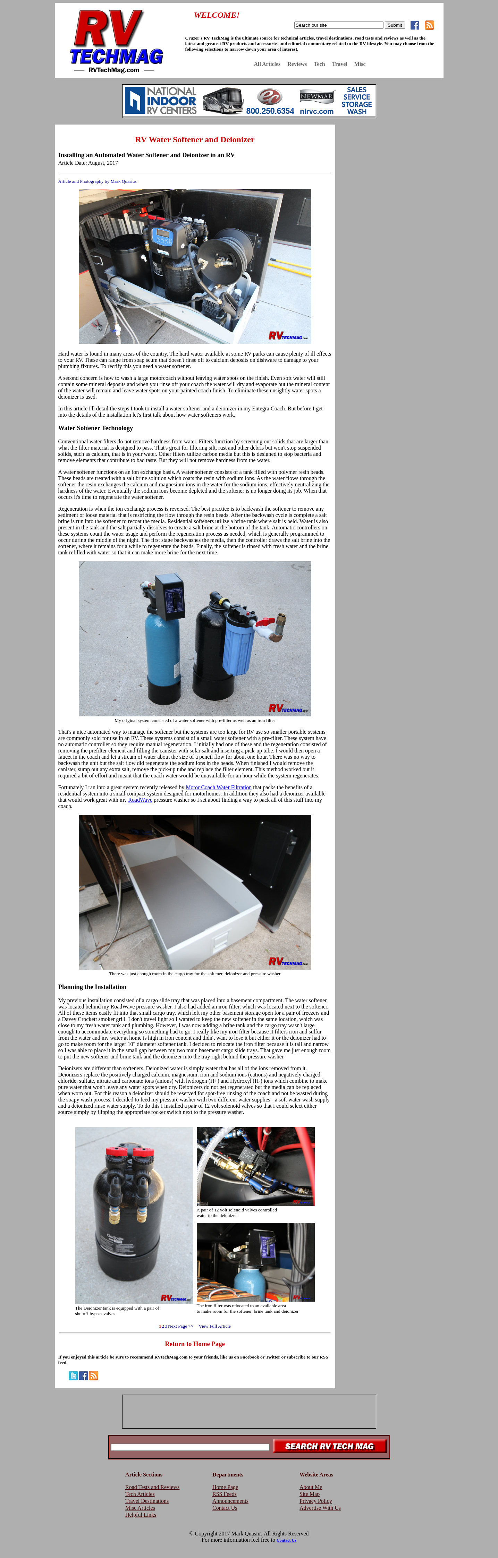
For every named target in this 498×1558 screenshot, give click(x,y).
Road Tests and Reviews (152, 1487)
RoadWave (140, 800)
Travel (339, 64)
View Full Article (212, 1326)
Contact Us (224, 1508)
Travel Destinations (147, 1501)
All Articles (267, 64)
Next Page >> (181, 1326)
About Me (310, 1487)
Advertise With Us (320, 1508)
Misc (360, 64)
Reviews (297, 64)
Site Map (309, 1494)
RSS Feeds (224, 1494)
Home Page (225, 1487)
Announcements (230, 1501)
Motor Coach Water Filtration (219, 787)
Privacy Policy (315, 1501)
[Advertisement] (391, 174)
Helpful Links (140, 1515)
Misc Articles (140, 1508)
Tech (319, 64)
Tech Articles (140, 1494)
